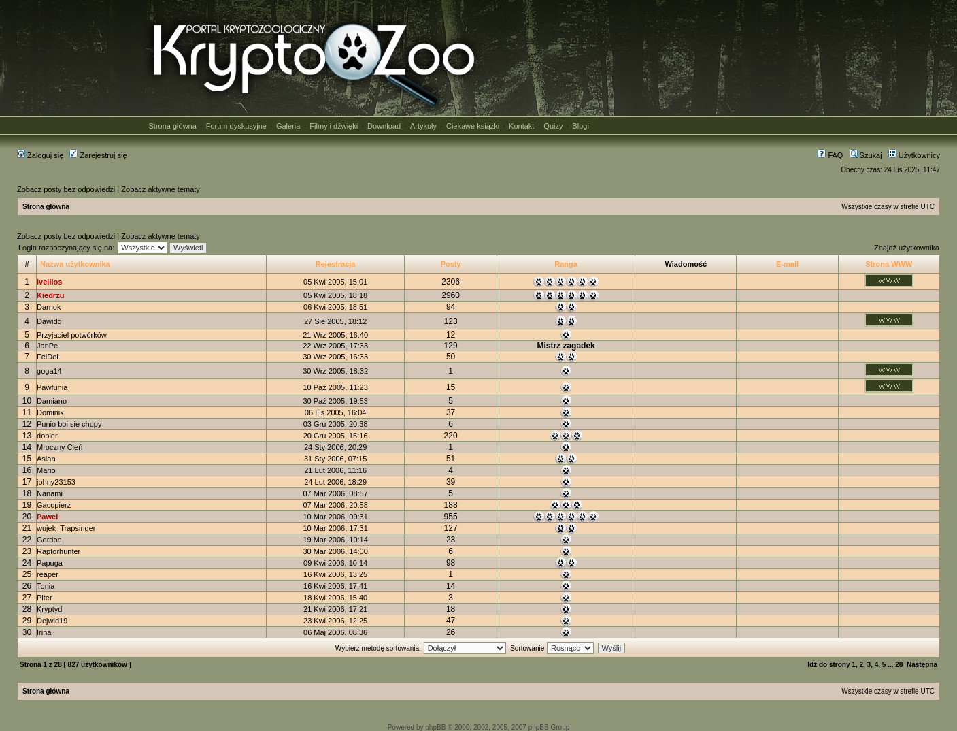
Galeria (288, 126)
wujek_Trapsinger (66, 528)
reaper (47, 574)
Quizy (553, 126)
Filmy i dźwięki (333, 126)
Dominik (50, 412)
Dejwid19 (52, 621)
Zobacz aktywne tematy (160, 189)
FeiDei (47, 357)
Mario (46, 470)
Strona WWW (888, 264)
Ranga (565, 264)
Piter (44, 598)
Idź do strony (828, 664)
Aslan (46, 459)
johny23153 (56, 482)
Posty (451, 264)
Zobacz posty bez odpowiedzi (66, 189)
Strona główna (173, 126)
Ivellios (49, 282)
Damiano (52, 401)
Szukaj (866, 155)
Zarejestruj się (98, 155)
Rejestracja (336, 264)
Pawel (47, 517)
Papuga (50, 563)
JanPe (47, 346)
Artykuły (423, 126)
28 (899, 664)
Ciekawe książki (472, 126)
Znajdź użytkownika (906, 248)
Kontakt (521, 126)
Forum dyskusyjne (236, 126)
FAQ (830, 155)
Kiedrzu (50, 295)
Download (384, 126)
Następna (922, 664)
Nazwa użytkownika (75, 264)
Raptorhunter (58, 551)
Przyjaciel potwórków (72, 335)
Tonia (45, 586)
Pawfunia (52, 387)
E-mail (787, 264)
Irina (44, 632)
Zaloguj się (40, 155)
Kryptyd (49, 609)
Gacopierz (54, 505)
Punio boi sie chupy (69, 424)
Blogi (580, 126)
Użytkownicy (914, 155)
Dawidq (49, 321)
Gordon (49, 540)
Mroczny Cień (59, 447)
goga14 (49, 371)
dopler (47, 436)
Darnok (49, 307)
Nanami (50, 493)
